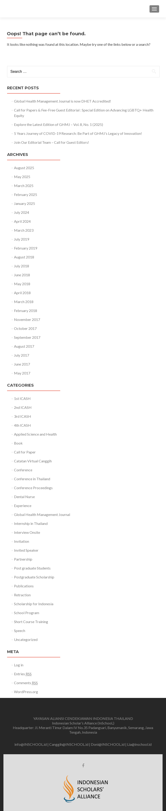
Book (18, 443)
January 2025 (24, 203)
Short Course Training (31, 621)
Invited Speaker (26, 550)
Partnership (23, 559)
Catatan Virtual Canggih (33, 461)
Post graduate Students (32, 568)
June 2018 (22, 275)
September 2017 (27, 337)
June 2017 (22, 364)
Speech (19, 630)
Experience (22, 505)
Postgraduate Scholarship (34, 577)
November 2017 (27, 319)
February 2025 (25, 194)
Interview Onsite (27, 532)
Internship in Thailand (31, 523)
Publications (24, 586)
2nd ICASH (23, 407)
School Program (26, 612)
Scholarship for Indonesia (33, 604)
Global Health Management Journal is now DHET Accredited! (62, 101)
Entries (23, 674)
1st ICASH (22, 398)
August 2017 (24, 346)
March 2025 (23, 185)
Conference (23, 470)
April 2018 (22, 292)
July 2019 (21, 239)
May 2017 (22, 373)
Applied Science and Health (35, 434)
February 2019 (25, 248)
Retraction (22, 595)
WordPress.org (26, 691)
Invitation (21, 541)
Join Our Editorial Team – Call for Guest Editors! (51, 142)
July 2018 (21, 266)
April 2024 (22, 221)
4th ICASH (22, 425)
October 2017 (25, 328)
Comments (26, 683)
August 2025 (24, 167)
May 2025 (22, 176)
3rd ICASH (22, 416)
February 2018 (25, 310)
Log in (18, 665)
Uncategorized (26, 639)
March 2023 (23, 230)
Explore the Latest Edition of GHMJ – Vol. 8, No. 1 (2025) (58, 124)
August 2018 (24, 257)
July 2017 (21, 355)
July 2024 (21, 212)
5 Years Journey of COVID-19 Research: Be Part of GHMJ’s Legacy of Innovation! (78, 133)
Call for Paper (25, 452)
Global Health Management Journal (42, 514)
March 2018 (23, 301)
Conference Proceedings (33, 488)
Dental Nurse (24, 496)
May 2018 (22, 284)
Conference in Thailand (32, 479)
